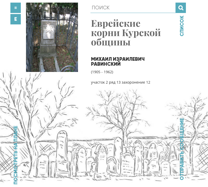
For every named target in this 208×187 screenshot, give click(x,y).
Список (182, 26)
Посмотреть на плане (15, 155)
